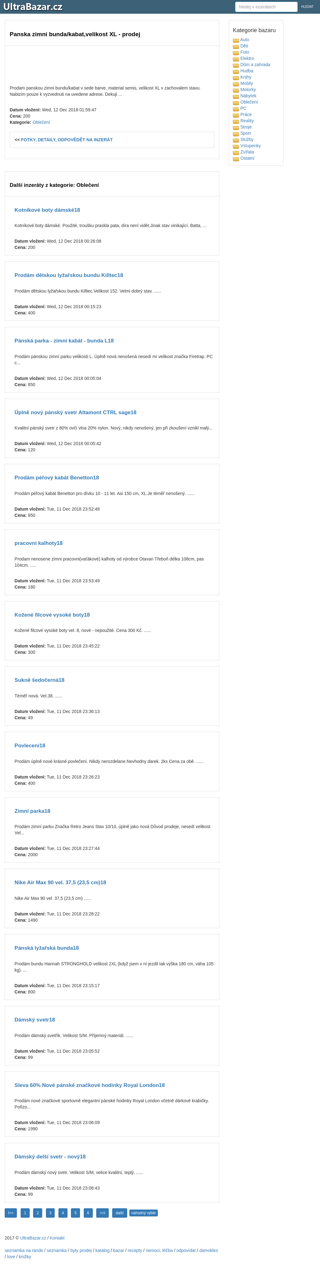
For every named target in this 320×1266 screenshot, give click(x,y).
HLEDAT (307, 6)
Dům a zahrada (251, 64)
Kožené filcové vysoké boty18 (52, 615)
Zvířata (243, 151)
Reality (243, 120)
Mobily (243, 83)
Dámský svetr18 (35, 1020)
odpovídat (186, 1250)
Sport (242, 133)
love (11, 1256)
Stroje (242, 126)
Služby (243, 139)
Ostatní (243, 158)
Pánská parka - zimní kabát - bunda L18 (64, 341)
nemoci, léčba (159, 1250)
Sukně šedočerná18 (40, 680)
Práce (242, 114)
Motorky (244, 89)
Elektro (243, 58)
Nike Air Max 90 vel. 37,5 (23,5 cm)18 (60, 882)
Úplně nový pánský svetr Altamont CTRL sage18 (76, 412)
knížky (25, 1256)
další (119, 1213)
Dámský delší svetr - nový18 (50, 1157)
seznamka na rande (24, 1250)
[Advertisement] (112, 65)
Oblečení (41, 122)
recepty (135, 1250)
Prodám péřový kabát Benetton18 (57, 478)
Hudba (243, 70)
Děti (240, 45)
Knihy (242, 77)
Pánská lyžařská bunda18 (47, 948)
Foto (241, 52)
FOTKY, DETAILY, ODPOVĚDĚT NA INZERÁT (67, 139)
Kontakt (57, 1237)
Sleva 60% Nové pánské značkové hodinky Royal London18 (90, 1085)
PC (239, 108)
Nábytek (244, 95)
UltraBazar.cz (33, 1237)
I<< (10, 1213)
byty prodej (81, 1250)
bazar (118, 1250)
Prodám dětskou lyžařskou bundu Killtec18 (69, 275)
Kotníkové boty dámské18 (47, 210)
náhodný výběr (143, 1213)
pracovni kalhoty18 (39, 543)
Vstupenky (247, 145)
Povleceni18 (30, 746)
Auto (241, 39)
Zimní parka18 (32, 811)
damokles (208, 1250)
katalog (102, 1250)
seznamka (57, 1250)
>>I (102, 1213)
